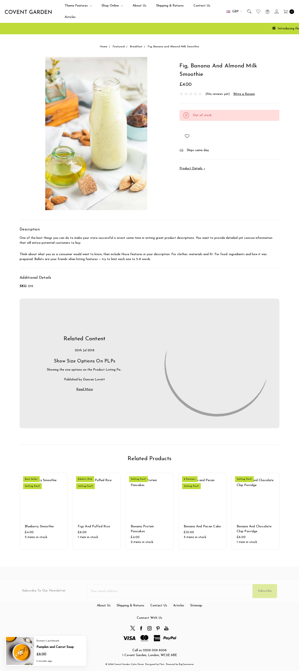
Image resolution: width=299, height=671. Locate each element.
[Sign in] (276, 11)
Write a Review (244, 94)
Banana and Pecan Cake (202, 532)
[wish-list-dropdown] (187, 136)
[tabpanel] (43, 511)
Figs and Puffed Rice (94, 532)
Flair (162, 664)
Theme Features (78, 5)
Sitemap (196, 626)
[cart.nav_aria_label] (287, 11)
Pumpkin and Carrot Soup (55, 646)
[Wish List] (258, 11)
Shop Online (112, 5)
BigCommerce (186, 664)
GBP (234, 11)
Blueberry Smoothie (39, 532)
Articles (70, 17)
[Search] (249, 11)
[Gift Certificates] (267, 11)
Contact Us (201, 5)
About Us (139, 5)
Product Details (192, 168)
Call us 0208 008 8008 (149, 650)
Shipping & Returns (170, 5)
